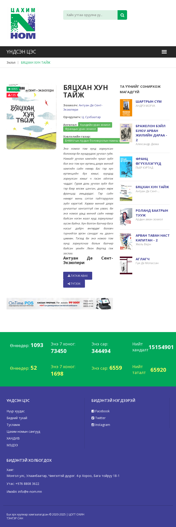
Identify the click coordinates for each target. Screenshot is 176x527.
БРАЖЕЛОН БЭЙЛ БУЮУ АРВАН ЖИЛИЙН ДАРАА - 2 (151, 133)
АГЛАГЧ (142, 259)
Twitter (99, 418)
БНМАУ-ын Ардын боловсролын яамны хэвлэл (96, 141)
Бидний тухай (17, 418)
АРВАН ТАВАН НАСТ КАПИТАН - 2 (153, 237)
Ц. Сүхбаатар (91, 117)
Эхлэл (11, 62)
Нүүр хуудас (16, 411)
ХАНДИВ (13, 438)
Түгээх (74, 284)
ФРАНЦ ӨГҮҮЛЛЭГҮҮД (148, 161)
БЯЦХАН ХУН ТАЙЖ (35, 62)
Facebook (101, 411)
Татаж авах (78, 276)
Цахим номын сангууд (23, 431)
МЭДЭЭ (12, 445)
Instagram (101, 425)
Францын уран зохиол (80, 129)
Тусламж (13, 425)
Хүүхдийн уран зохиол (95, 125)
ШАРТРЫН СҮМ (149, 101)
